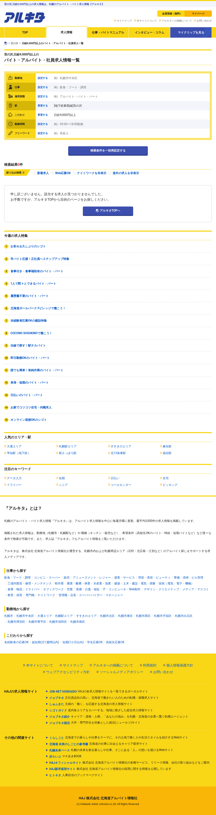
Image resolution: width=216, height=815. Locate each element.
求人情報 (66, 32)
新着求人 (43, 173)
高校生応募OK (115, 642)
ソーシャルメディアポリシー (121, 672)
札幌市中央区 (25, 615)
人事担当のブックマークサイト (76, 775)
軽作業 (59, 583)
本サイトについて (147, 20)
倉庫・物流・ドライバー (24, 589)
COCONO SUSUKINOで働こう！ (31, 333)
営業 (70, 589)
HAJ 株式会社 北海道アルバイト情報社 (108, 798)
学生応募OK (95, 642)
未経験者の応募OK (16, 642)
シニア (63, 484)
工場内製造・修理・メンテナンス (30, 583)
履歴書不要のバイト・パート (29, 296)
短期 (62, 478)
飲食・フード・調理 (17, 577)
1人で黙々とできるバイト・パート (33, 283)
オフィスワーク (53, 589)
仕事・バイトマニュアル (108, 32)
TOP (25, 32)
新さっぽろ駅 (68, 453)
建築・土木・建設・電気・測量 (134, 583)
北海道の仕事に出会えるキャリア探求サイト (98, 744)
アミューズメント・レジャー (92, 577)
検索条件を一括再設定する (108, 150)
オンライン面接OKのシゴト (28, 419)
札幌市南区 (77, 621)
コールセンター (121, 484)
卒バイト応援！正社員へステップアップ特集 (39, 259)
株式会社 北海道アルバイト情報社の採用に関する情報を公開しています (110, 769)
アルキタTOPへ (110, 210)
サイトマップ (124, 20)
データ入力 (14, 478)
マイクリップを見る (191, 32)
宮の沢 (14, 43)
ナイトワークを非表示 (91, 173)
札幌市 (8, 615)
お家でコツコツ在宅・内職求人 (31, 407)
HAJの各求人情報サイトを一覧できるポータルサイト (98, 691)
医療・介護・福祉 (88, 589)
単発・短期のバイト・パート (29, 382)
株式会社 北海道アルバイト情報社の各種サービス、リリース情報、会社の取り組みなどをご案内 (129, 763)
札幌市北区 (107, 615)
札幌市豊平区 (37, 621)
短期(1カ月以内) (73, 642)
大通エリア (14, 446)
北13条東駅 (118, 453)
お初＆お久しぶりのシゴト (28, 246)
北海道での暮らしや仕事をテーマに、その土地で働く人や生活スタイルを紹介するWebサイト (118, 738)
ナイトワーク (46, 595)
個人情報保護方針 (179, 665)
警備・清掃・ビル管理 (188, 577)
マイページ (198, 13)
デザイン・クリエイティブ (161, 589)
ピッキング (170, 484)
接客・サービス (124, 577)
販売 (67, 577)
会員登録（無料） (172, 13)
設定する (43, 78)
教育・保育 (15, 595)
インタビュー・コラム (149, 32)
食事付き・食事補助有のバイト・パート (36, 271)
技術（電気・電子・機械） (176, 583)
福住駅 (167, 453)
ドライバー (14, 484)
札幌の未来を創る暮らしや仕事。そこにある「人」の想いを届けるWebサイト (111, 750)
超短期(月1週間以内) (45, 642)
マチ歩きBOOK (65, 756)
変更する (43, 105)
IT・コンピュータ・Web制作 (122, 589)
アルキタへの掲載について (177, 20)
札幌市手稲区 (163, 615)
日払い (115, 478)
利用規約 (149, 665)
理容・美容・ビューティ (154, 577)
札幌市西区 (143, 615)
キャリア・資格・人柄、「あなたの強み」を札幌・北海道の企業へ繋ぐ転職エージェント (118, 717)
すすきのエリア (121, 446)
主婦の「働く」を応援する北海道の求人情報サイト (91, 704)
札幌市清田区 (58, 621)
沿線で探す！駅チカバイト (28, 345)
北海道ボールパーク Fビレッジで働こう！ (38, 308)
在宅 (166, 478)
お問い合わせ (204, 20)
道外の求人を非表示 (126, 173)
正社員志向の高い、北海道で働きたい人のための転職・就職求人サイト (104, 698)
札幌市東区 (125, 615)
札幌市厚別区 (16, 621)
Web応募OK (63, 173)
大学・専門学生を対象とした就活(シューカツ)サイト (95, 723)
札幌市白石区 (184, 615)
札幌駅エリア (68, 446)
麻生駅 (167, 446)
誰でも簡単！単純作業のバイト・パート (36, 370)
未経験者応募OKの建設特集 (28, 320)
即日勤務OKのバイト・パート (30, 357)
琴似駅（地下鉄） (18, 453)
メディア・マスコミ (195, 589)
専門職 (30, 595)
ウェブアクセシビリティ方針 (68, 672)
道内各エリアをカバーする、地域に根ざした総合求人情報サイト (101, 710)
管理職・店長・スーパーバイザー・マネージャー (91, 595)
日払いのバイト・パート (26, 395)
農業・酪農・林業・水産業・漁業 (89, 583)
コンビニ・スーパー (47, 577)
